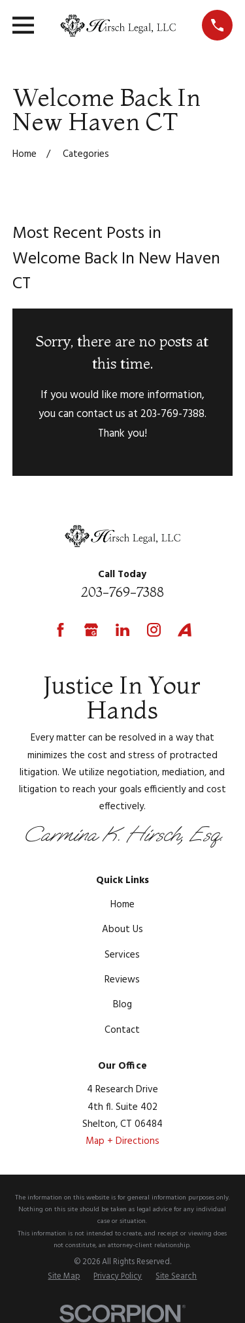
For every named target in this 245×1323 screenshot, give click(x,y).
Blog (122, 1005)
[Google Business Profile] (91, 630)
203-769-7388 (122, 592)
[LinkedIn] (122, 630)
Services (122, 955)
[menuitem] (64, 1277)
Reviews (122, 980)
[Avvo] (184, 630)
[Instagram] (154, 630)
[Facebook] (60, 630)
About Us (122, 929)
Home (122, 905)
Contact (122, 1030)
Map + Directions (122, 1141)
